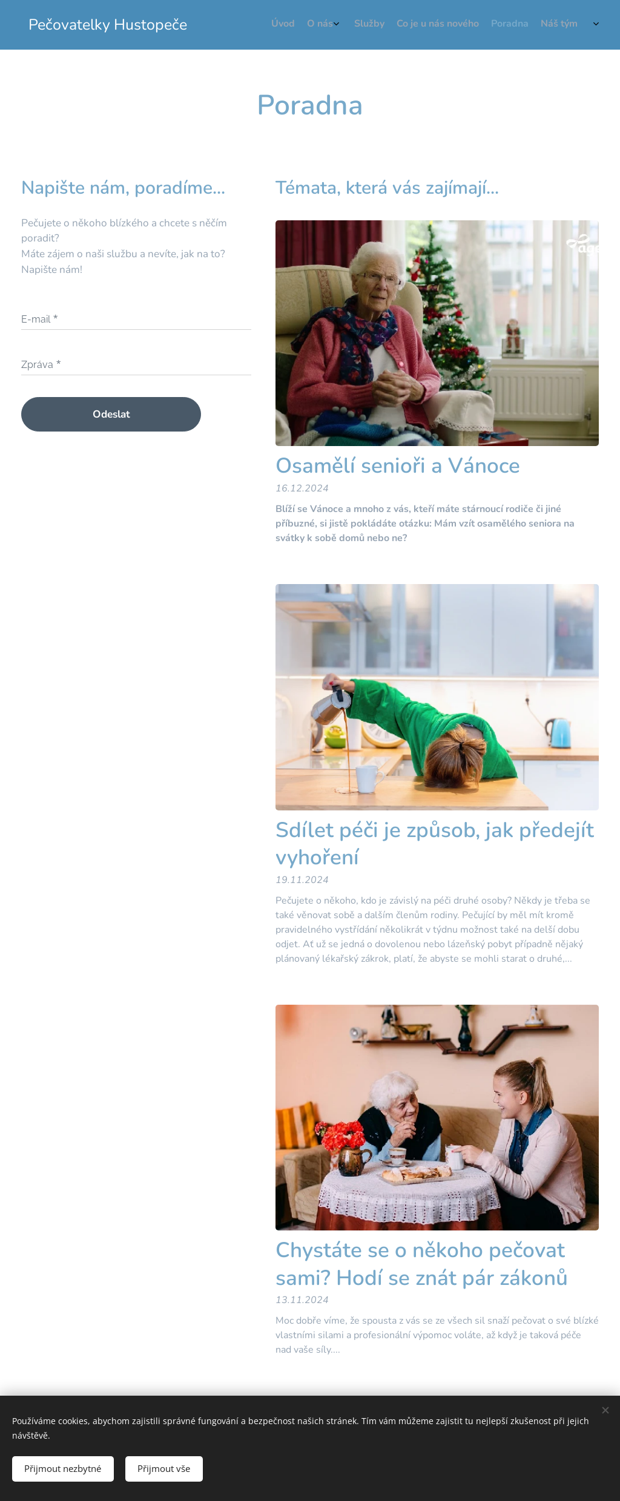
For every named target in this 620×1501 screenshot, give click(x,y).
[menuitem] (506, 25)
